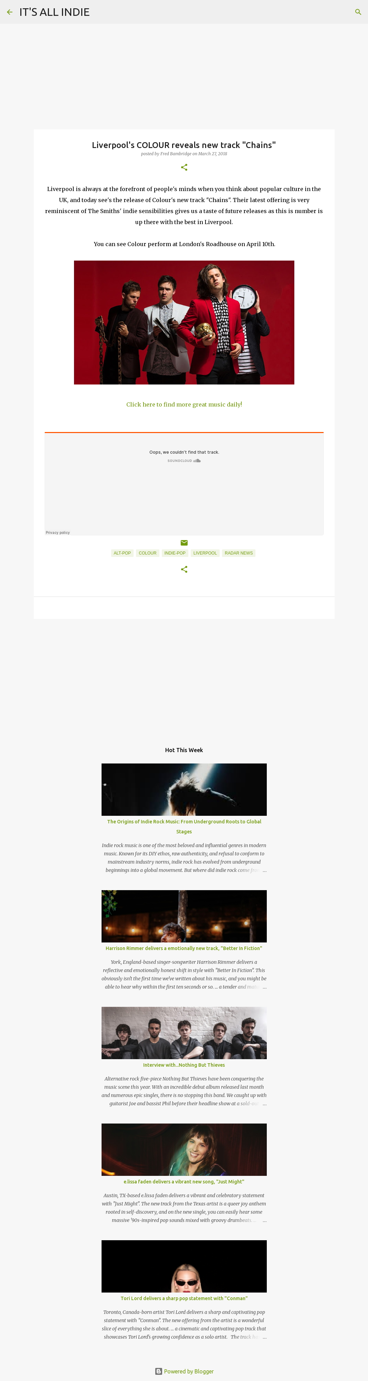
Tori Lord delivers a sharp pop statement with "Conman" (184, 1298)
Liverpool (205, 553)
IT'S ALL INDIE (54, 12)
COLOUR (147, 553)
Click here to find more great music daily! (184, 404)
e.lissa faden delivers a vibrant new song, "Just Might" (184, 1181)
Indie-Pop (175, 553)
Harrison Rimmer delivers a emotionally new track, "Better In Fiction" (184, 948)
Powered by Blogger (184, 1371)
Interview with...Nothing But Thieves (184, 1065)
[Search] (358, 12)
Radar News (239, 553)
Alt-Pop (122, 553)
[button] (184, 167)
